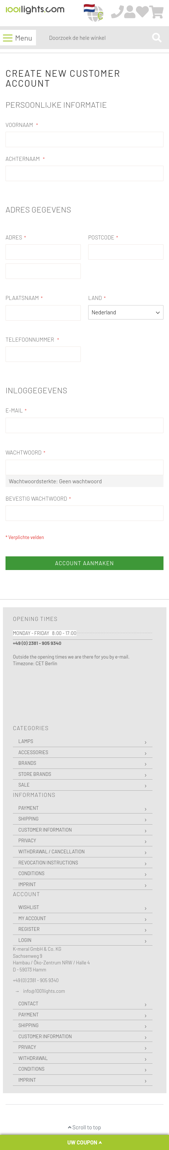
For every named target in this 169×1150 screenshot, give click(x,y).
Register (29, 929)
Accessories (33, 752)
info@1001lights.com (44, 991)
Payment (28, 808)
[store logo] (35, 13)
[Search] (156, 37)
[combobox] (99, 37)
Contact (28, 1003)
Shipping (28, 819)
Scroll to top (84, 1127)
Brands (27, 763)
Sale (24, 785)
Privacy (27, 840)
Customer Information (45, 830)
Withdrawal (33, 1058)
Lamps (25, 741)
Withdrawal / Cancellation (51, 851)
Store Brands (34, 774)
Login (25, 940)
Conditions (31, 873)
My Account (32, 918)
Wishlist (28, 907)
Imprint (27, 884)
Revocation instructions (48, 863)
